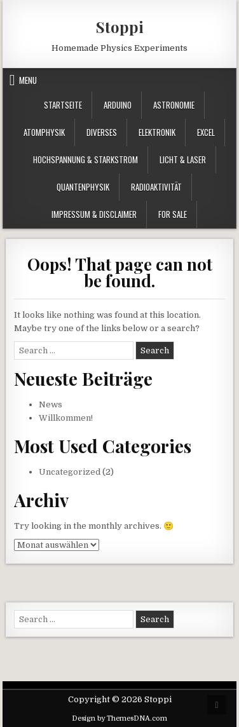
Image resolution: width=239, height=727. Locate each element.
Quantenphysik (83, 186)
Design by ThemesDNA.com (119, 718)
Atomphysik (44, 132)
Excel (206, 132)
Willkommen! (66, 418)
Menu (28, 80)
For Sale (172, 214)
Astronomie (174, 105)
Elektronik (157, 132)
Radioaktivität (156, 186)
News (50, 404)
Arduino (118, 105)
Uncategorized (69, 472)
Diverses (101, 132)
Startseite (63, 105)
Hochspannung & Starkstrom (85, 159)
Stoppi (120, 27)
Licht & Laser (183, 159)
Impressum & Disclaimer (94, 214)
